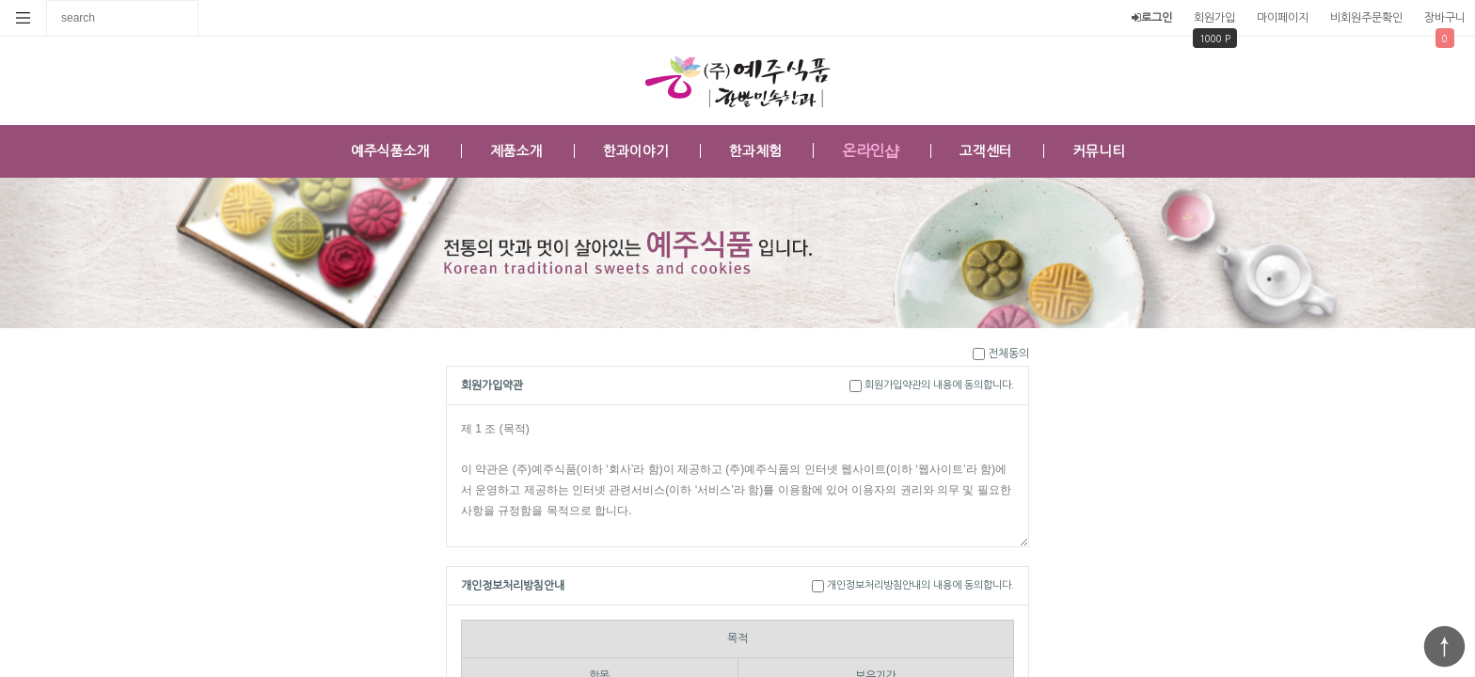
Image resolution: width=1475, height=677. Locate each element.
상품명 (47, 0)
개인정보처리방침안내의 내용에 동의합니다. (920, 585)
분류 (23, 18)
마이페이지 (1282, 18)
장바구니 (1445, 18)
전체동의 (1008, 353)
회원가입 (1214, 18)
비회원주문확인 (1366, 18)
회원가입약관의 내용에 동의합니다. (939, 385)
